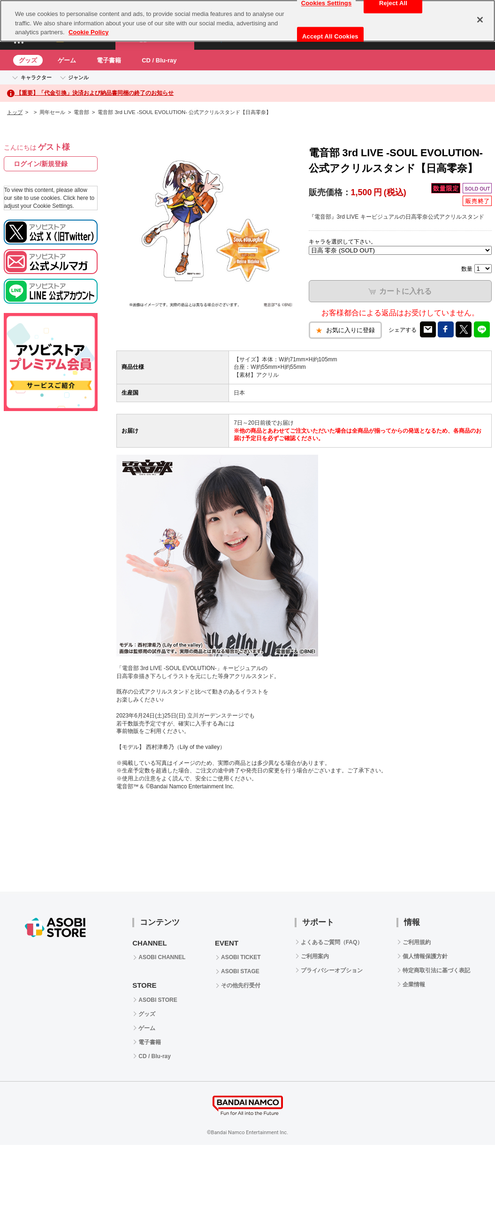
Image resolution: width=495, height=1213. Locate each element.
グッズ (28, 60)
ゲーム (67, 60)
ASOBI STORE (157, 1000)
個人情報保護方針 (425, 956)
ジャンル (78, 77)
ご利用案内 (315, 956)
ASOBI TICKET (241, 957)
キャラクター (36, 77)
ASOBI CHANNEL (161, 957)
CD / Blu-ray (159, 60)
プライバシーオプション (332, 970)
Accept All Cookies (330, 36)
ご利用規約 (417, 942)
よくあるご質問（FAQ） (332, 942)
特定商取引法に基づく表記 (436, 970)
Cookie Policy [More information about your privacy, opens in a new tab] (88, 32)
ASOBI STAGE (240, 971)
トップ (15, 112)
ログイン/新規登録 (41, 164)
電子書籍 (109, 60)
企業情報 (414, 984)
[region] (247, 21)
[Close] (480, 19)
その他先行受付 (240, 985)
